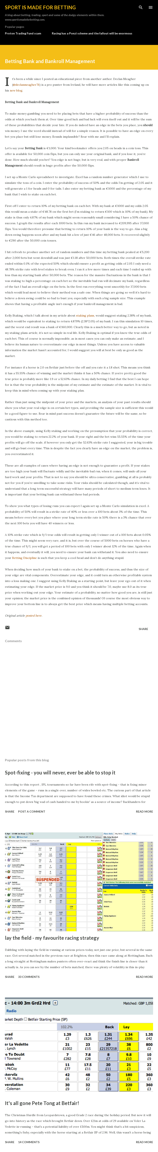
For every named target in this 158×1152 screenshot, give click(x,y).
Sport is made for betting (40, 7)
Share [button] (143, 629)
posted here (34, 615)
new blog (16, 90)
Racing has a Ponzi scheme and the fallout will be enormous (92, 33)
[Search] (140, 7)
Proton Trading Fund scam (23, 33)
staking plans (85, 315)
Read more (144, 811)
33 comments (29, 976)
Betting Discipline (24, 558)
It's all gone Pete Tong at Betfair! (42, 1103)
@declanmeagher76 (26, 85)
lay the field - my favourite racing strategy (52, 938)
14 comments (29, 1142)
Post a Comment (31, 811)
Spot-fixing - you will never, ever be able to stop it (60, 772)
